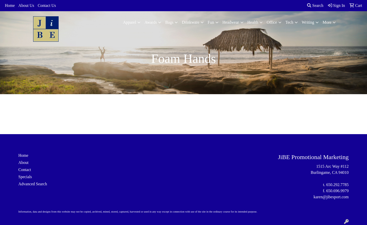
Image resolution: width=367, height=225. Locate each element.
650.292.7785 (337, 184)
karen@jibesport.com (331, 197)
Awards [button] (151, 22)
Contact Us (47, 5)
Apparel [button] (129, 22)
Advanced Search (32, 184)
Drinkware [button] (190, 22)
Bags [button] (169, 22)
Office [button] (272, 22)
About (23, 162)
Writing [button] (308, 22)
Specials (25, 177)
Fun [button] (211, 22)
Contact (24, 169)
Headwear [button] (230, 22)
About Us (26, 5)
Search (315, 5)
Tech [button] (289, 22)
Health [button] (252, 22)
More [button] (327, 22)
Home (10, 5)
